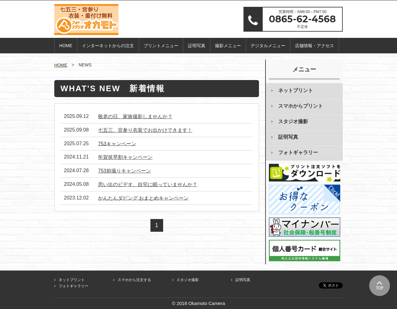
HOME (65, 45)
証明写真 (196, 45)
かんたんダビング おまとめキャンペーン (143, 197)
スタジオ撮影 (293, 121)
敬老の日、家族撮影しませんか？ (135, 116)
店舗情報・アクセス (314, 45)
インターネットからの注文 (108, 45)
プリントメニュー (161, 45)
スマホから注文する (134, 280)
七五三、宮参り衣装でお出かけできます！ (145, 130)
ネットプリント (295, 90)
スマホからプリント (300, 106)
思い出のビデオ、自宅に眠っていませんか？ (147, 184)
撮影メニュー (228, 45)
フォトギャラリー (298, 152)
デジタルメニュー (268, 45)
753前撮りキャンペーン (124, 170)
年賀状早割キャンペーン (125, 157)
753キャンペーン (117, 143)
